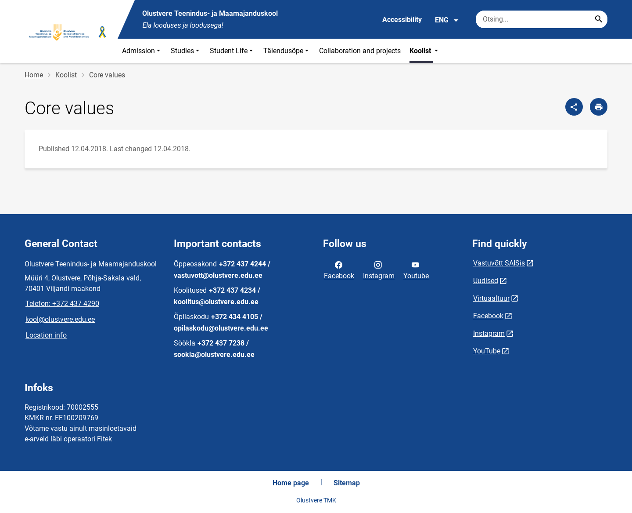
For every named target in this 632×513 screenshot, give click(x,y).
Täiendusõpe (286, 51)
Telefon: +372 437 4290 (62, 303)
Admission (142, 51)
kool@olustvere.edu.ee (60, 319)
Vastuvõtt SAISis (499, 263)
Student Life (232, 51)
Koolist (424, 51)
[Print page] (598, 107)
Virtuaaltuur (491, 298)
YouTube (486, 351)
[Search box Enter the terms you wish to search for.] (541, 19)
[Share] (574, 107)
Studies (186, 51)
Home (34, 75)
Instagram (379, 269)
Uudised (485, 281)
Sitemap (347, 483)
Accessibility (402, 19)
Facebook (339, 269)
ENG (447, 20)
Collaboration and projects (360, 51)
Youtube (416, 269)
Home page (291, 483)
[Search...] (598, 19)
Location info (46, 335)
